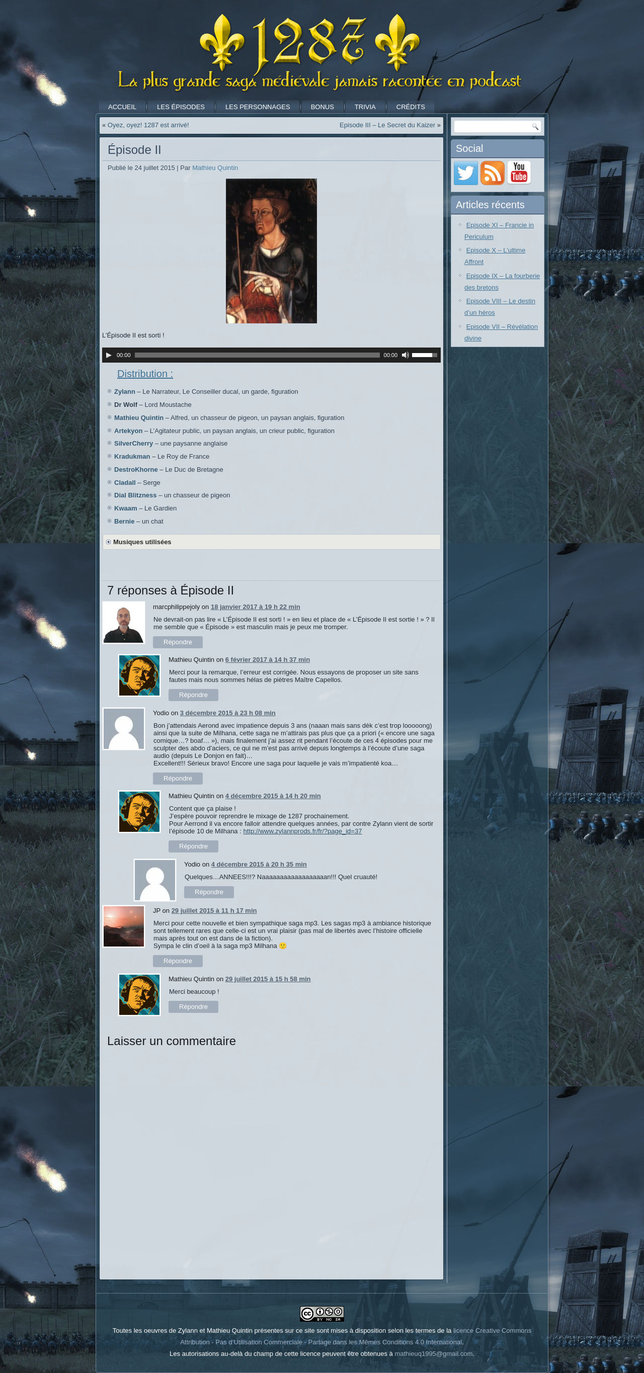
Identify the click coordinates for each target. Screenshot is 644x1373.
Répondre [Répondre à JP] (178, 961)
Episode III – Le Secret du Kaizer (387, 125)
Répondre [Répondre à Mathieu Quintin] (193, 695)
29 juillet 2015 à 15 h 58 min (268, 979)
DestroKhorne (136, 469)
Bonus (322, 107)
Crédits (410, 107)
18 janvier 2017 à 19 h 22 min (255, 607)
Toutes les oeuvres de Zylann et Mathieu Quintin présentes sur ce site (214, 1330)
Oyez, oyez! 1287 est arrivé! (148, 125)
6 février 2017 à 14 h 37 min (267, 659)
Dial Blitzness (135, 495)
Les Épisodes (181, 107)
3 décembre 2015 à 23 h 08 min (228, 713)
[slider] (257, 355)
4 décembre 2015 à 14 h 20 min (273, 796)
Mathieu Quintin (215, 167)
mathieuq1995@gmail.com (433, 1353)
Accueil (122, 107)
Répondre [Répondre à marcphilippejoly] (178, 642)
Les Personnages (257, 107)
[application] (271, 355)
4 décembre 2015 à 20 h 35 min (259, 864)
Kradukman (132, 456)
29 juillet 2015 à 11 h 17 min (214, 910)
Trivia (365, 107)
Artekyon (128, 431)
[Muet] (405, 355)
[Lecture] (109, 355)
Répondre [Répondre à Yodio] (178, 778)
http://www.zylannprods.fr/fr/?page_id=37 (302, 831)
